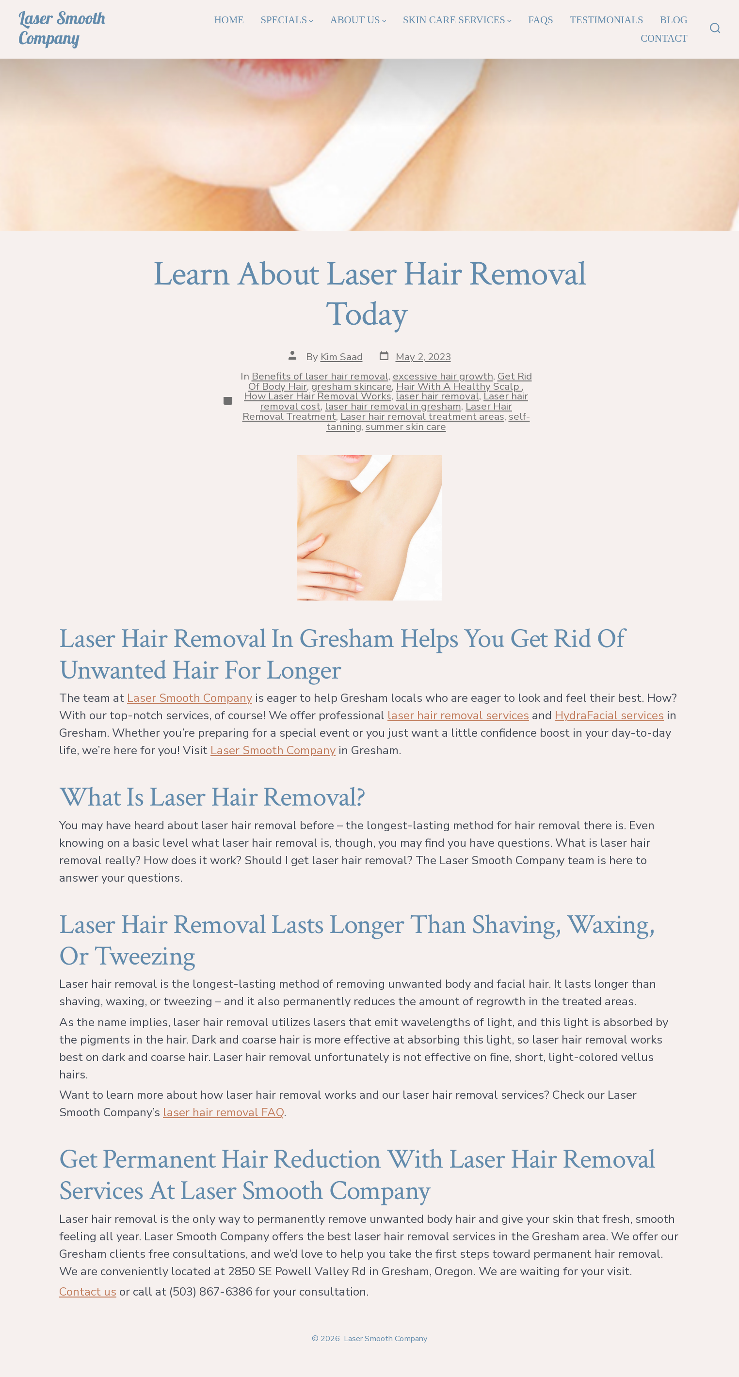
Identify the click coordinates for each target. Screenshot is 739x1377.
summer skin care (406, 426)
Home (229, 19)
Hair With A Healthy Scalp (459, 386)
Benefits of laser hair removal (320, 376)
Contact (664, 38)
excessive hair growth (443, 376)
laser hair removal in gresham (393, 406)
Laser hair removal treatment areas (422, 416)
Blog (674, 19)
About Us (358, 19)
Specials (286, 19)
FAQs (540, 19)
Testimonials (606, 19)
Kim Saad (342, 357)
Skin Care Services (457, 19)
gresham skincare (351, 386)
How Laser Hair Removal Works (317, 396)
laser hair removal (437, 396)
